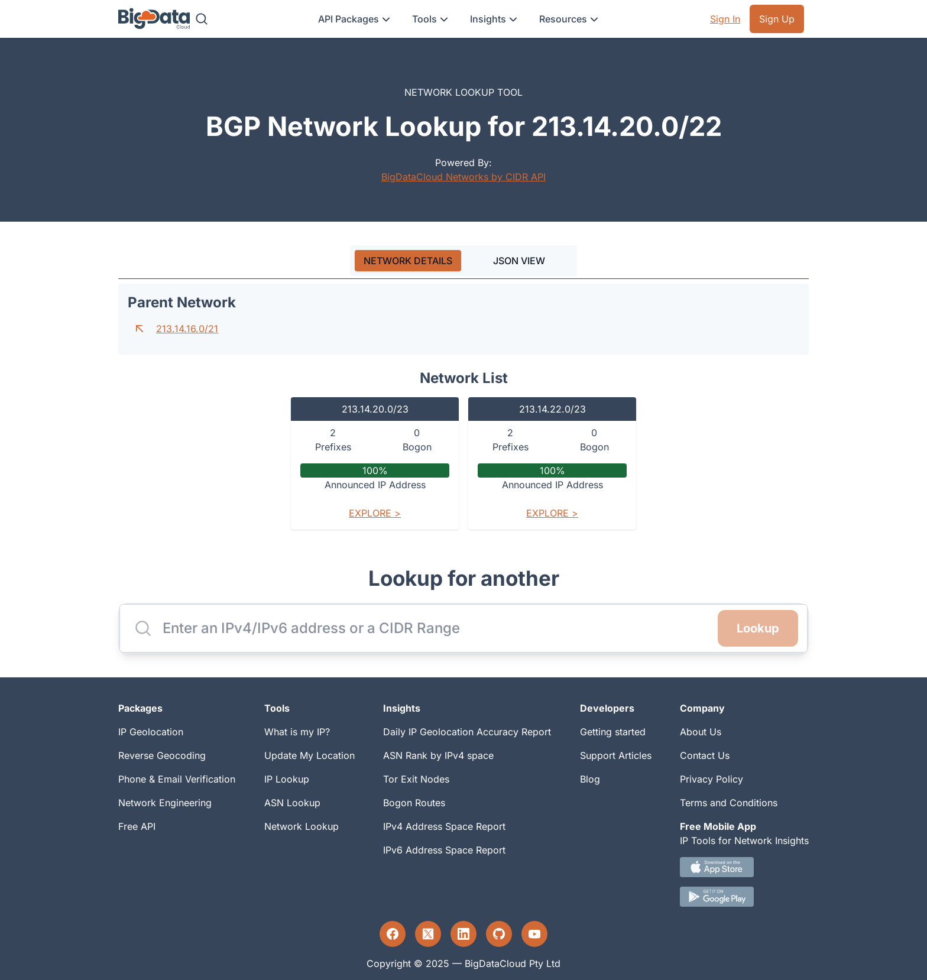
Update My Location (309, 755)
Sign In (725, 19)
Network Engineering (165, 803)
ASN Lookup (292, 803)
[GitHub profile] (499, 934)
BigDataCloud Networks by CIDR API (463, 177)
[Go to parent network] (139, 328)
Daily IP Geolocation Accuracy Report (467, 732)
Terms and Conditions (728, 803)
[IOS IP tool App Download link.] (744, 867)
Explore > (375, 513)
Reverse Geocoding (162, 755)
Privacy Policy (711, 779)
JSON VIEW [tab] (519, 261)
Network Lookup (301, 826)
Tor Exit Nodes (416, 779)
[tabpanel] (463, 411)
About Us (700, 732)
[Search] (201, 19)
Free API (136, 826)
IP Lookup (286, 779)
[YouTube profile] (534, 934)
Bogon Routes (414, 803)
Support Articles (616, 755)
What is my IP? (297, 732)
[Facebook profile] (393, 934)
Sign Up (777, 19)
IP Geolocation (150, 732)
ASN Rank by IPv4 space (438, 755)
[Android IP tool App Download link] (744, 897)
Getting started (613, 732)
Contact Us (705, 755)
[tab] (408, 260)
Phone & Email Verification (176, 779)
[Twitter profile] (428, 934)
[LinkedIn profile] (463, 934)
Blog (590, 779)
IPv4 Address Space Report (444, 826)
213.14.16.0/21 (187, 329)
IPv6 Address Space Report (444, 850)
